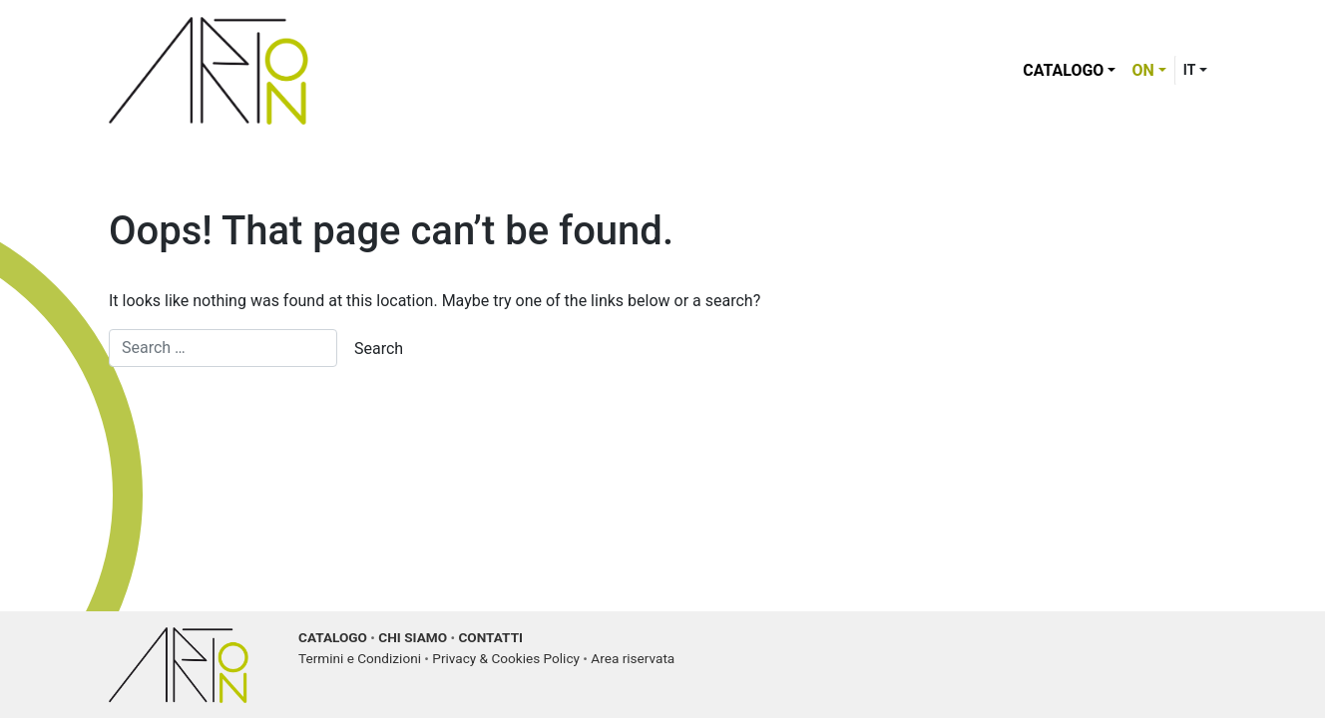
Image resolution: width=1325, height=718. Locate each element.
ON (1142, 70)
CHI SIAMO (412, 637)
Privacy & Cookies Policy (506, 658)
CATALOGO (332, 637)
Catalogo (1063, 70)
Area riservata (632, 658)
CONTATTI (490, 637)
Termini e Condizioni (359, 658)
